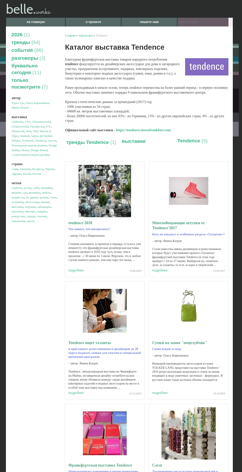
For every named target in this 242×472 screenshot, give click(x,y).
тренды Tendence (91, 142)
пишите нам (149, 22)
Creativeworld (20, 126)
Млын (25, 150)
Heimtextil (18, 131)
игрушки (30, 206)
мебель (46, 192)
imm (28, 131)
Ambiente (17, 121)
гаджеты (17, 187)
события (27, 50)
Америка (24, 169)
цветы (31, 221)
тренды (25, 42)
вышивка (46, 187)
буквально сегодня (26, 69)
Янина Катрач (20, 107)
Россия (36, 173)
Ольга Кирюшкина (37, 103)
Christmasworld (41, 121)
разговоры (28, 58)
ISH (35, 131)
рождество (18, 216)
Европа (49, 169)
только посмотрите (29, 83)
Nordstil (25, 136)
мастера (30, 211)
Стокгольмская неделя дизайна (31, 154)
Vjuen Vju (18, 103)
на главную (36, 22)
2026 (20, 34)
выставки (17, 206)
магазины (17, 211)
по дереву (32, 197)
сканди (30, 216)
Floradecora (37, 126)
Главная (70, 35)
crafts (36, 187)
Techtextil (27, 140)
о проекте (93, 22)
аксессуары (32, 202)
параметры (86, 35)
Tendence (40, 140)
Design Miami (39, 150)
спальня (42, 216)
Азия (15, 169)
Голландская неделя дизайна (29, 145)
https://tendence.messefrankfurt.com (143, 130)
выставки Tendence (109, 149)
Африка (16, 173)
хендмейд (17, 202)
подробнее (76, 270)
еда (25, 192)
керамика (34, 192)
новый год (18, 197)
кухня (27, 187)
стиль (53, 197)
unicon (52, 140)
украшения (18, 221)
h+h (48, 126)
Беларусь (37, 169)
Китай (27, 173)
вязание (16, 192)
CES (27, 121)
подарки (42, 211)
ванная (45, 202)
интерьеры (44, 206)
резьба (44, 197)
